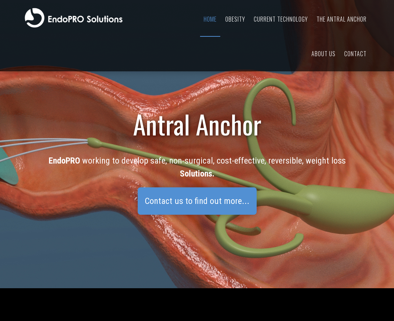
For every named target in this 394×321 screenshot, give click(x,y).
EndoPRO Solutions (89, 18)
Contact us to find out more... (197, 201)
